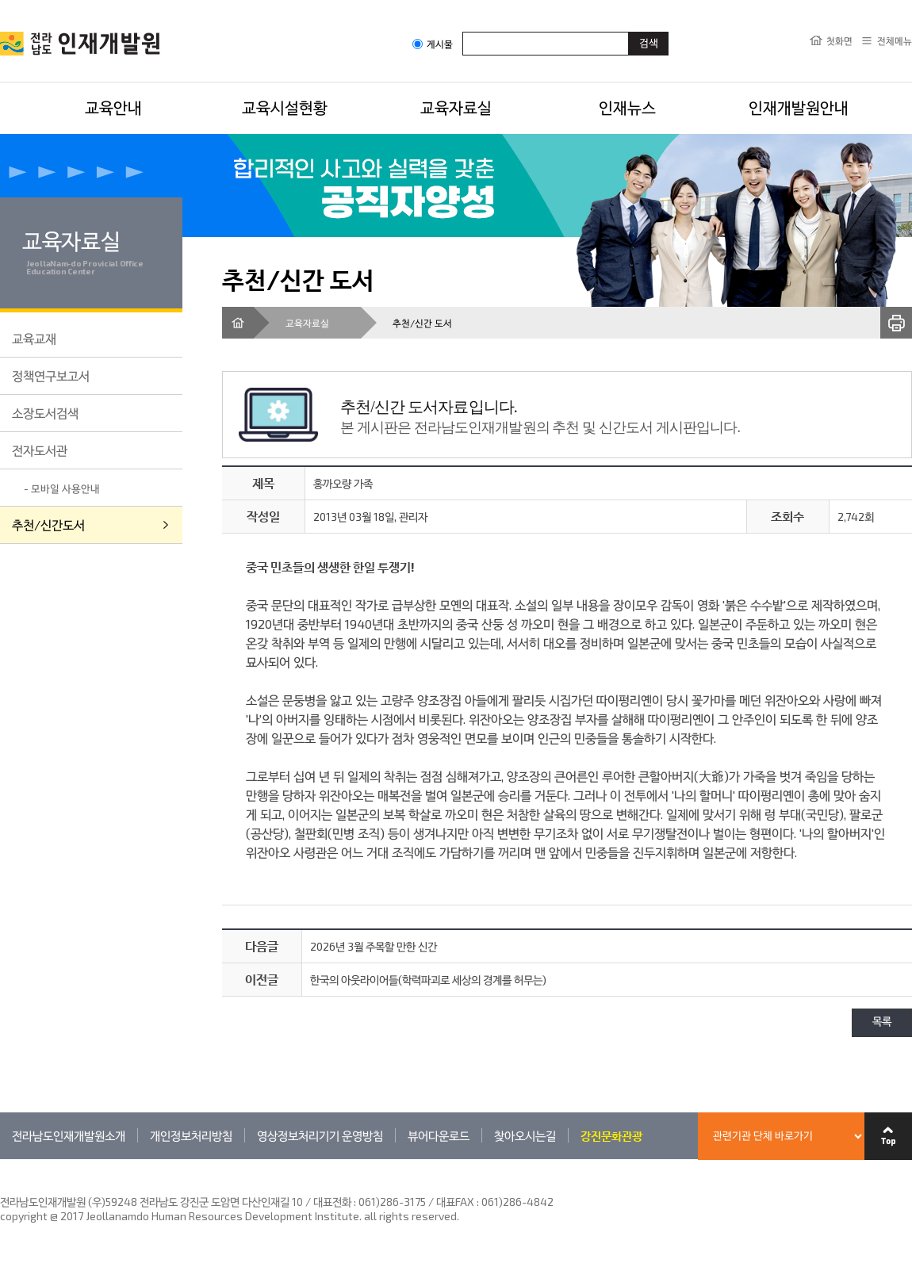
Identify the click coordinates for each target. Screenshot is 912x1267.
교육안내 (113, 107)
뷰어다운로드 (438, 1135)
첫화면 (839, 40)
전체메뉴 (894, 40)
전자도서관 (39, 449)
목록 (881, 1022)
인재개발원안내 (799, 107)
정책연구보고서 (51, 375)
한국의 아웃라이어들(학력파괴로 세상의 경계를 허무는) (428, 979)
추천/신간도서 (48, 524)
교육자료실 (456, 107)
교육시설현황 (285, 107)
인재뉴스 (627, 107)
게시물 (432, 44)
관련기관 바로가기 (0, 1158)
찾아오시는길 (525, 1135)
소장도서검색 (45, 412)
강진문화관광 (611, 1135)
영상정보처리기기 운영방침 (320, 1135)
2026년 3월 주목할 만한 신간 (373, 946)
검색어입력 (462, 31)
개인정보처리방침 (191, 1135)
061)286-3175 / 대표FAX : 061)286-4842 (456, 1201)
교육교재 (34, 338)
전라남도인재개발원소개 (68, 1135)
